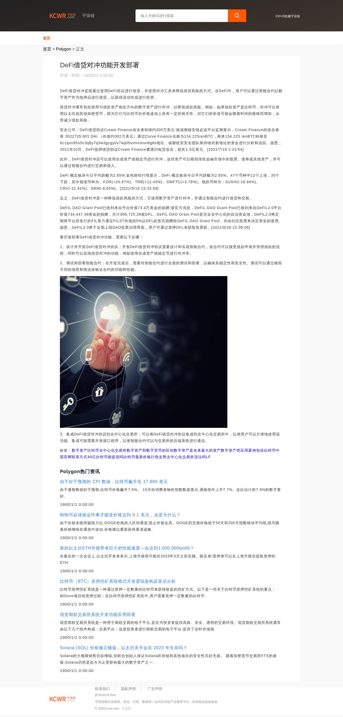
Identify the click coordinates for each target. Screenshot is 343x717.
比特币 (93, 450)
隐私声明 (128, 689)
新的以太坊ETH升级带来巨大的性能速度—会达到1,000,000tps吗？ (127, 548)
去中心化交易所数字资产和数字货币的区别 (136, 450)
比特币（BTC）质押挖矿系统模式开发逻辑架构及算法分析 (118, 581)
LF (208, 457)
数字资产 (79, 450)
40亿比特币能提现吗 (105, 457)
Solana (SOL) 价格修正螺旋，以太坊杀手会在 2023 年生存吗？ (124, 648)
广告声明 (155, 689)
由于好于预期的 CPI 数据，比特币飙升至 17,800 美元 (114, 481)
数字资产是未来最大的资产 (197, 450)
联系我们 (102, 689)
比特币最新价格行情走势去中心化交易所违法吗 (164, 457)
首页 (46, 38)
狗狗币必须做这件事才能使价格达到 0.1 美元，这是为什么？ (120, 515)
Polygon (63, 49)
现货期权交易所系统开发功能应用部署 (98, 614)
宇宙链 (126, 708)
